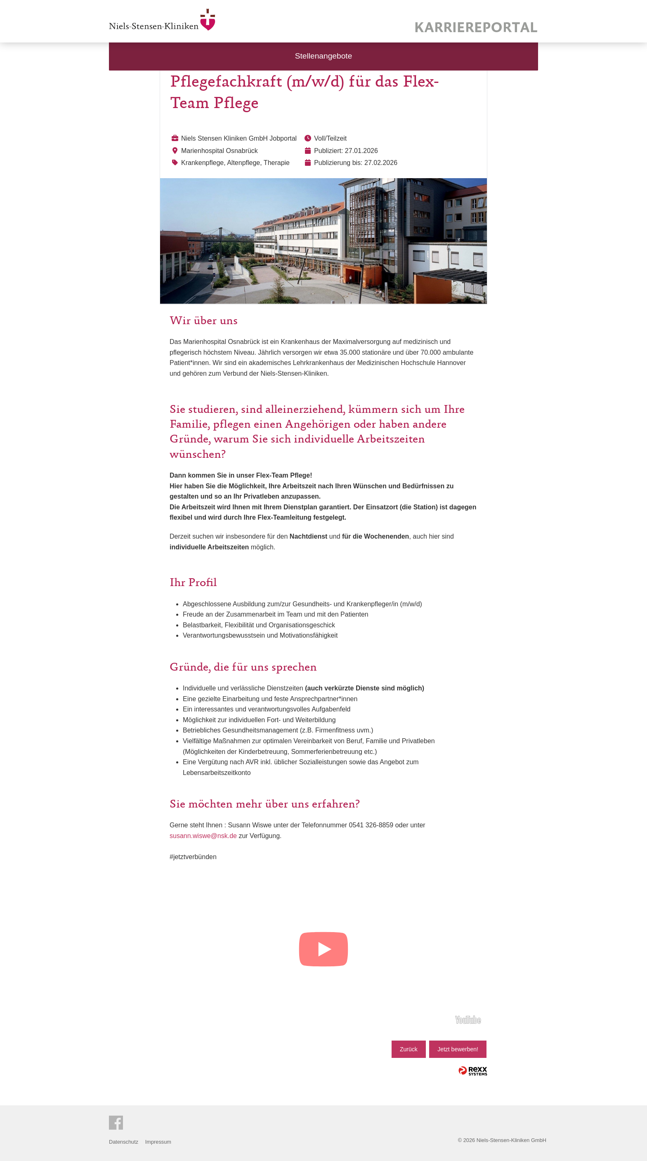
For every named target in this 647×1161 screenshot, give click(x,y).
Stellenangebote (323, 56)
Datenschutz (123, 1142)
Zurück (409, 1049)
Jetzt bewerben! (457, 1049)
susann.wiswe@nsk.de (203, 835)
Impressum (158, 1142)
